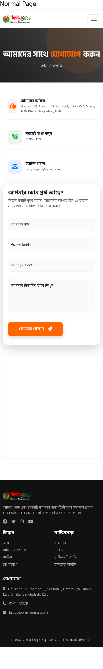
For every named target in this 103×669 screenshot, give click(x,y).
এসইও (58, 550)
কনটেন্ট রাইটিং (65, 564)
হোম (44, 66)
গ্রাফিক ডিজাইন (66, 557)
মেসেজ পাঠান (35, 329)
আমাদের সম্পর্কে (14, 550)
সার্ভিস (7, 557)
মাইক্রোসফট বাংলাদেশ (76, 640)
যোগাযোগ (10, 564)
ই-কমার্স (60, 543)
